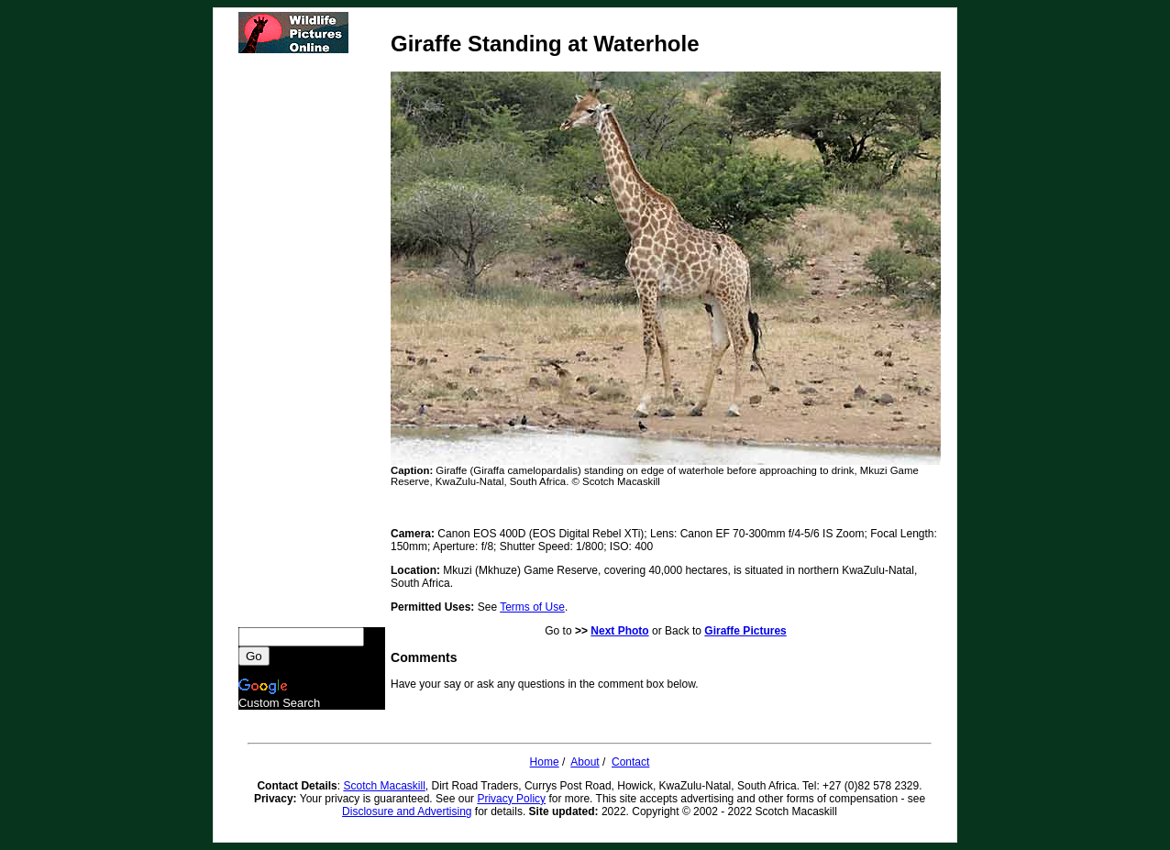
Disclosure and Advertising (406, 811)
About (584, 762)
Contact (630, 762)
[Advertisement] (311, 340)
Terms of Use (532, 607)
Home (544, 762)
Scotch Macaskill (384, 785)
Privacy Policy (511, 798)
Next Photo (619, 630)
